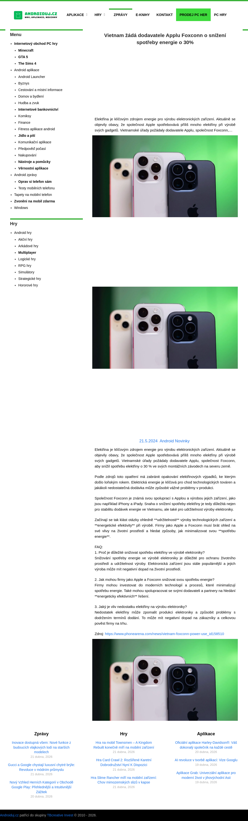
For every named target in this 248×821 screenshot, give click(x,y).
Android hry (23, 233)
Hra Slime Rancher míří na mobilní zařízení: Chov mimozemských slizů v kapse (124, 780)
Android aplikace (26, 70)
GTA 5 (23, 57)
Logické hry (27, 259)
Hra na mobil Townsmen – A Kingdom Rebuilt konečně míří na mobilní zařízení (123, 745)
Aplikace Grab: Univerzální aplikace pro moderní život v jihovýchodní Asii (206, 775)
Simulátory (26, 272)
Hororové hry (28, 285)
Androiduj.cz (9, 815)
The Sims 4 (27, 63)
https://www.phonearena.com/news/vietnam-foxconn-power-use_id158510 (164, 634)
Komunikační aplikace (34, 142)
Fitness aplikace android (36, 129)
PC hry (220, 15)
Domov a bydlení (31, 96)
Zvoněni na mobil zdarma (34, 201)
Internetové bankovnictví (38, 109)
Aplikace (75, 15)
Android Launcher (31, 77)
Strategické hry (29, 279)
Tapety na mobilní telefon (33, 195)
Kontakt (164, 15)
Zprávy (121, 15)
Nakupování (27, 155)
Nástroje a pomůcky (34, 162)
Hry (98, 15)
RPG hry (24, 266)
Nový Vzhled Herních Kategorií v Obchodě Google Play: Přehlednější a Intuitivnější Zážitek (41, 787)
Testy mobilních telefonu (36, 188)
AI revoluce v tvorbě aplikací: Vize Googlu (206, 760)
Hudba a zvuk (28, 103)
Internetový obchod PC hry (36, 44)
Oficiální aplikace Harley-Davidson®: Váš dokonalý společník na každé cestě (206, 745)
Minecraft (25, 50)
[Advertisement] (165, 80)
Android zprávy (25, 175)
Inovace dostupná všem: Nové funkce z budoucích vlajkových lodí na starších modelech (41, 747)
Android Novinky (175, 441)
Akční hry (25, 239)
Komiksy (24, 116)
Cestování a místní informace (40, 90)
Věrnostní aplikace (33, 168)
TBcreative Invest (60, 815)
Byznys (23, 83)
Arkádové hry (28, 246)
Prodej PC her (193, 15)
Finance (24, 122)
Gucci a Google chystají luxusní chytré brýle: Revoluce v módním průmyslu (41, 767)
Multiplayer (27, 252)
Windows (21, 208)
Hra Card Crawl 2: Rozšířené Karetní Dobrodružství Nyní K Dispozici (124, 762)
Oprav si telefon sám (35, 182)
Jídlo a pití (26, 136)
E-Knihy (143, 15)
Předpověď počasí (32, 149)
